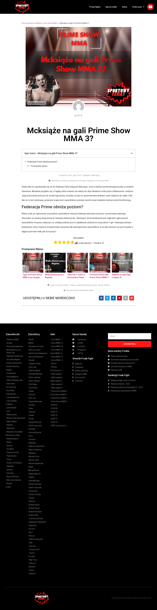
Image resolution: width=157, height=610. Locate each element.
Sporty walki (111, 7)
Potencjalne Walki (86, 290)
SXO (149, 598)
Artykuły (38, 23)
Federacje (138, 7)
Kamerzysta (73, 181)
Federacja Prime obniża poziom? (42, 161)
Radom (107, 285)
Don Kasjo (64, 181)
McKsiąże (82, 181)
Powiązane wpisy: (39, 166)
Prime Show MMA (101, 181)
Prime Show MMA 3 (50, 23)
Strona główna (27, 23)
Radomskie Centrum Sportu (87, 285)
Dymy (124, 7)
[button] (101, 298)
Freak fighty (94, 7)
